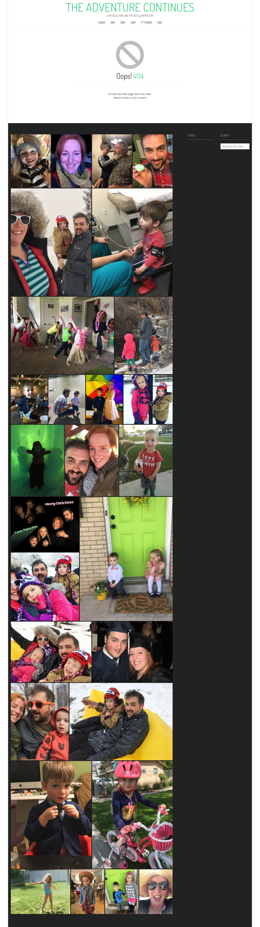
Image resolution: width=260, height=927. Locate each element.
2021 (160, 22)
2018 (123, 22)
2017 (113, 22)
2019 (133, 22)
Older (101, 22)
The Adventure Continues (130, 7)
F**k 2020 (146, 22)
